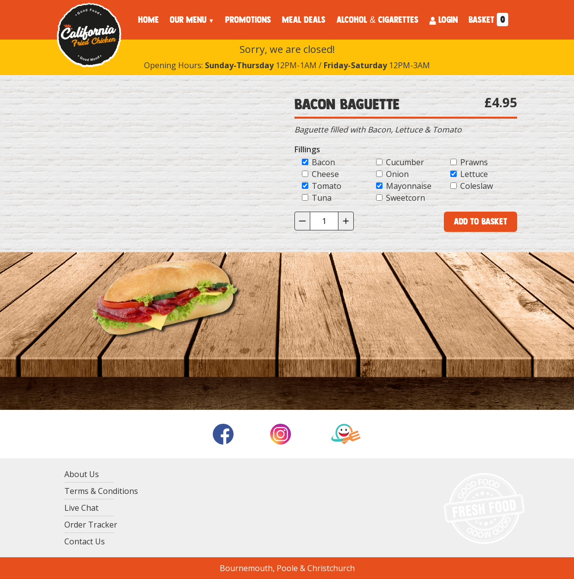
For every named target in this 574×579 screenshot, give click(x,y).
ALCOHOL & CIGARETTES (377, 19)
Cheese (325, 174)
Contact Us (84, 541)
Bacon (323, 162)
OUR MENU (188, 19)
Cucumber (405, 162)
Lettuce (474, 174)
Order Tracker (90, 524)
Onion (397, 174)
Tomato (326, 185)
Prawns (474, 162)
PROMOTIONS (248, 19)
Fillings (307, 149)
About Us (81, 474)
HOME (148, 19)
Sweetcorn (405, 197)
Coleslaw (476, 185)
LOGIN (444, 19)
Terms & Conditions (101, 491)
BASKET (488, 19)
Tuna (322, 197)
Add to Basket (480, 221)
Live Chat (81, 507)
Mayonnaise (408, 185)
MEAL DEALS (304, 19)
